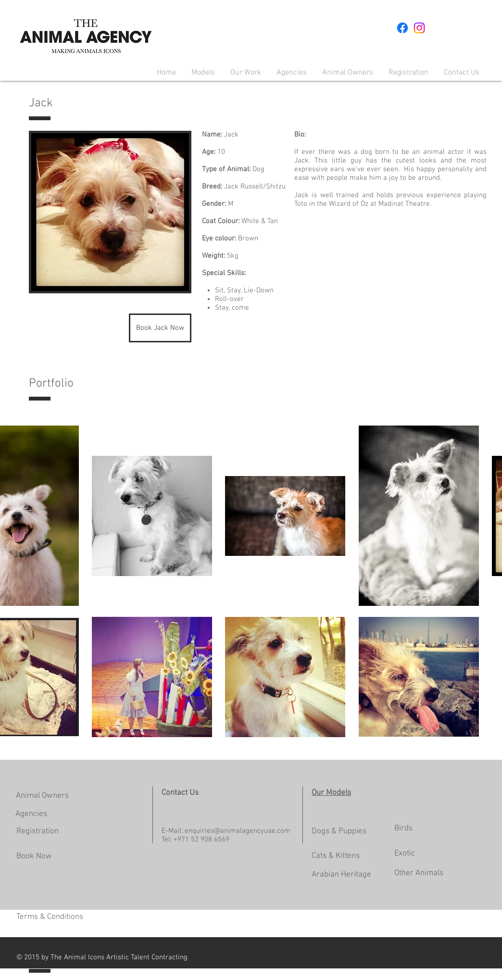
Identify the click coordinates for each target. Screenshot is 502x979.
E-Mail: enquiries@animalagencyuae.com (226, 831)
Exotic (404, 853)
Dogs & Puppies (339, 831)
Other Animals (418, 873)
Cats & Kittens (336, 856)
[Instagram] (419, 28)
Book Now (34, 856)
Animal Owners (42, 796)
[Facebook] (402, 28)
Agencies (31, 814)
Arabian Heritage (341, 874)
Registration (37, 831)
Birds (403, 828)
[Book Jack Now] (160, 328)
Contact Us (180, 793)
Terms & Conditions (49, 917)
